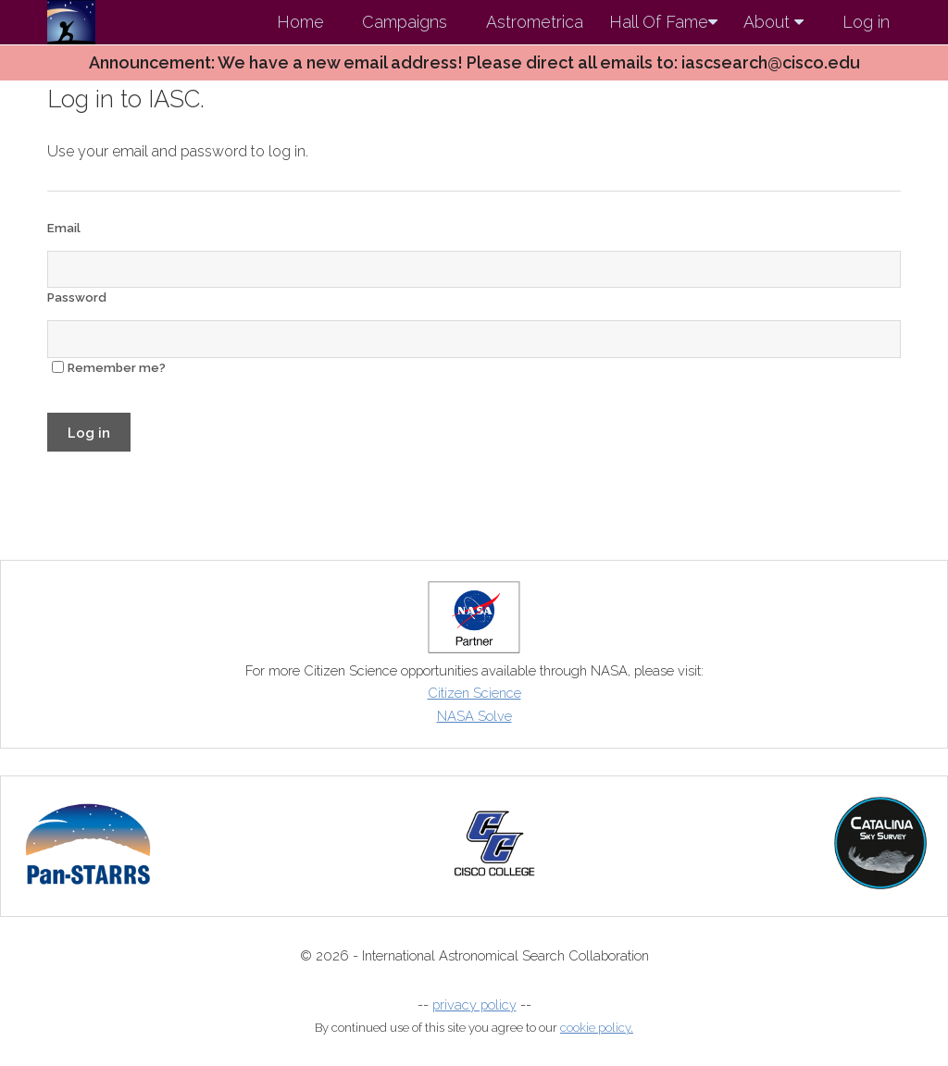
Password (76, 297)
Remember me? (117, 368)
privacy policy (474, 1004)
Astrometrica (534, 21)
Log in (866, 21)
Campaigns (404, 21)
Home (300, 21)
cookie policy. (596, 1028)
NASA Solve (474, 716)
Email (64, 228)
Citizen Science (474, 692)
